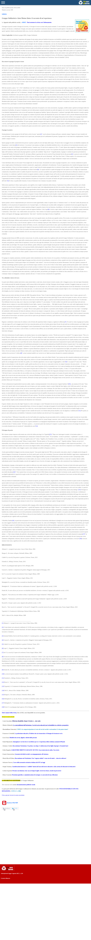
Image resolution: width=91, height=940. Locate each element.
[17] (84, 534)
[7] (65, 322)
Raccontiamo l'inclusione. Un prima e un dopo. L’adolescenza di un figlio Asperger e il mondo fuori (40, 746)
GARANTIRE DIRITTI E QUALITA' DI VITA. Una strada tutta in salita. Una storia (35, 750)
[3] (72, 154)
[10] (69, 384)
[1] (41, 134)
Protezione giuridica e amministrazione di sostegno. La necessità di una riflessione (35, 775)
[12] (36, 426)
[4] (38, 169)
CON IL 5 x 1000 (16, 791)
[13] (50, 434)
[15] (79, 489)
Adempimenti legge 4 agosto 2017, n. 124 (12, 873)
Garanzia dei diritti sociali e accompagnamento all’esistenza (31, 754)
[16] (13, 520)
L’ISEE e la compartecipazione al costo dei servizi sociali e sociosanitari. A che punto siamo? (42, 729)
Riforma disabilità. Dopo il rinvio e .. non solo (26, 721)
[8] (21, 353)
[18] (80, 538)
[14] (14, 472)
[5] (8, 181)
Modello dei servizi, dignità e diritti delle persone (23, 737)
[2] (16, 145)
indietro (4, 14)
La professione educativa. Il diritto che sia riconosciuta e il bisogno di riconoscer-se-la (38, 733)
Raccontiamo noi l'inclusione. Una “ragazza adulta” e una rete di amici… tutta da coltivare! (40, 758)
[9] (66, 361)
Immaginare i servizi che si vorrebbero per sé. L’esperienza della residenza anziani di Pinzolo (39, 741)
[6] (48, 209)
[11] (80, 410)
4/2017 (24, 22)
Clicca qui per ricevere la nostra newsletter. (13, 795)
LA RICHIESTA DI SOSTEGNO (11, 780)
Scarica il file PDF (10, 803)
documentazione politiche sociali (26, 784)
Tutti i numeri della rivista (9, 712)
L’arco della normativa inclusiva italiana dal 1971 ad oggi (29, 762)
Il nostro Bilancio (5, 878)
